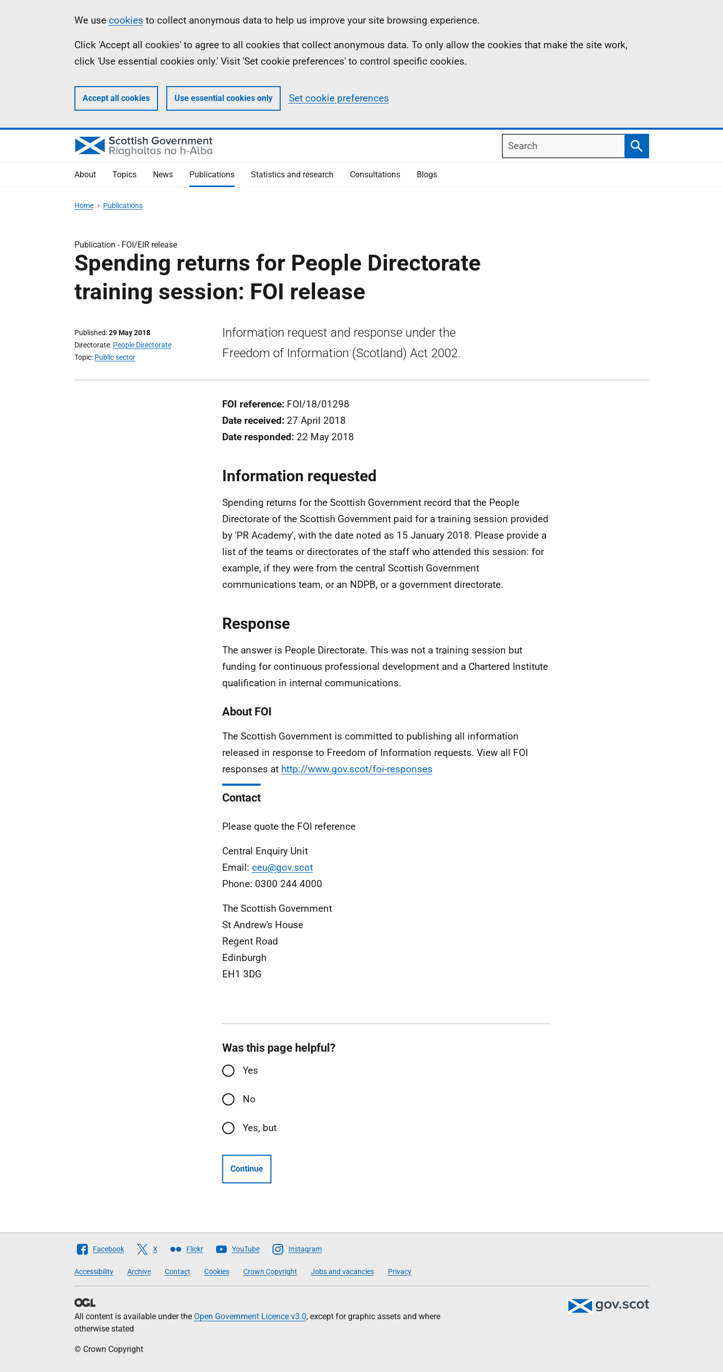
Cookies (216, 1271)
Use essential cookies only (223, 98)
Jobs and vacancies (342, 1271)
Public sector (114, 357)
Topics (124, 174)
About (85, 174)
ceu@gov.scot (282, 867)
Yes (250, 1070)
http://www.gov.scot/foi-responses (357, 769)
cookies (126, 20)
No (249, 1099)
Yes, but (260, 1128)
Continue (246, 1169)
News (163, 174)
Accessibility (93, 1271)
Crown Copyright (270, 1271)
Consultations (375, 174)
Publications (212, 174)
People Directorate (142, 345)
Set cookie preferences (339, 98)
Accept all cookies (116, 98)
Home (83, 205)
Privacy (400, 1271)
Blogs (427, 174)
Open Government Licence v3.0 (250, 1316)
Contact (177, 1271)
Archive (139, 1271)
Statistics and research (292, 174)
